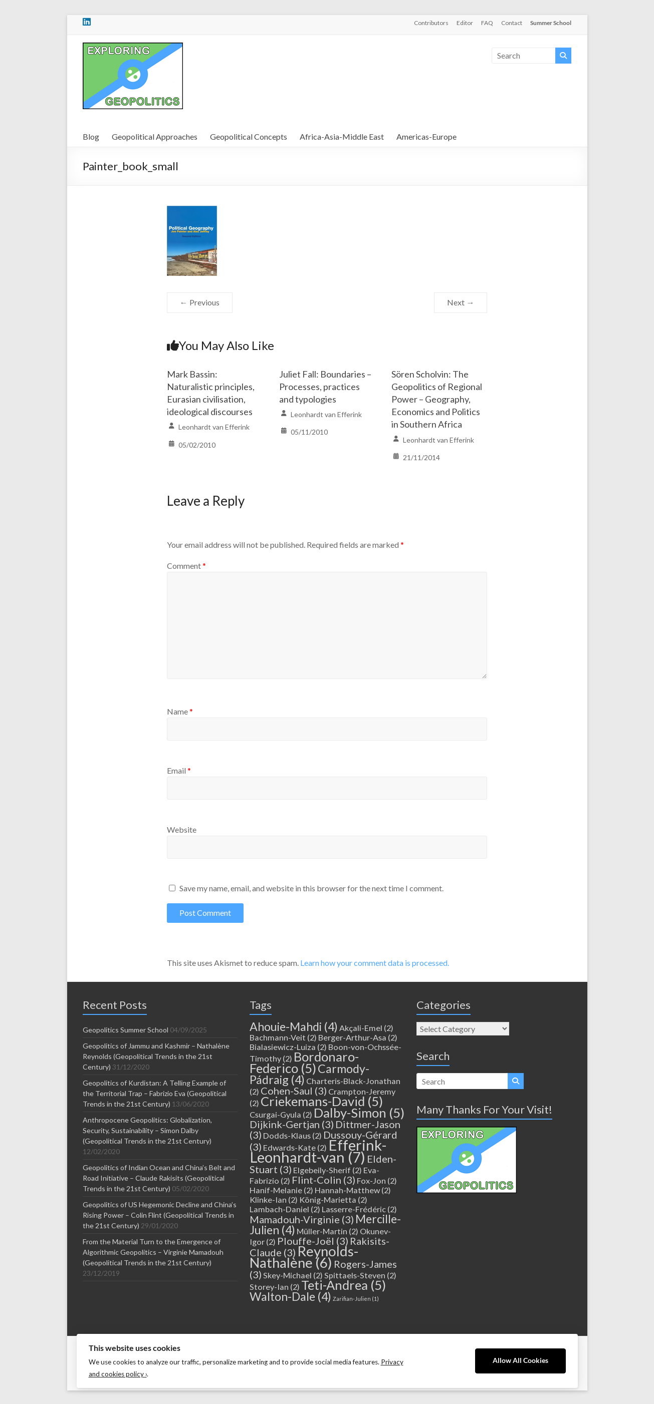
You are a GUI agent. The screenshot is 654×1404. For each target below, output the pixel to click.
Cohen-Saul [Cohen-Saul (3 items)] (294, 1091)
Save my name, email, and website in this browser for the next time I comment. (311, 888)
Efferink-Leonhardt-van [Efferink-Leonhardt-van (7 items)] (318, 1151)
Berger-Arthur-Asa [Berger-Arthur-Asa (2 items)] (357, 1037)
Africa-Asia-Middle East (342, 136)
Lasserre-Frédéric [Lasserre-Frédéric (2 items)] (359, 1209)
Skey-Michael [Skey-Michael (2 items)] (293, 1275)
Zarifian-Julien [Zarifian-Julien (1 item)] (356, 1298)
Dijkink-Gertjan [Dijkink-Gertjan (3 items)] (292, 1124)
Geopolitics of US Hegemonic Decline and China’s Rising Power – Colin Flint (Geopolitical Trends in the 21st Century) (160, 1215)
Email (179, 770)
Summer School (550, 23)
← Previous (200, 302)
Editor (465, 23)
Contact (511, 23)
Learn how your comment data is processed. (374, 962)
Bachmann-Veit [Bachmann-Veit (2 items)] (283, 1037)
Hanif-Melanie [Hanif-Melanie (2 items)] (281, 1190)
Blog (91, 136)
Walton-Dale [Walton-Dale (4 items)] (290, 1296)
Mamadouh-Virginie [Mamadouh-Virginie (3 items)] (302, 1219)
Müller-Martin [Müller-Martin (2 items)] (327, 1231)
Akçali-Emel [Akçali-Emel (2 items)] (366, 1027)
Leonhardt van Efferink (214, 427)
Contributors (431, 23)
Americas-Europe (426, 136)
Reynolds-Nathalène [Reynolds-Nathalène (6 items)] (304, 1257)
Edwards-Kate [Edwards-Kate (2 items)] (295, 1147)
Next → (460, 302)
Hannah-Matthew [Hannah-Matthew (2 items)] (353, 1190)
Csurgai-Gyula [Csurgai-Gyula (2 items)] (281, 1114)
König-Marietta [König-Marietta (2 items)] (333, 1199)
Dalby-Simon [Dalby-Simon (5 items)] (359, 1112)
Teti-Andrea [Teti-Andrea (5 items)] (343, 1284)
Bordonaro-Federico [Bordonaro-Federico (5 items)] (304, 1062)
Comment (186, 565)
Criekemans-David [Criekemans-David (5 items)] (322, 1101)
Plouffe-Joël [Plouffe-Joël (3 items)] (312, 1241)
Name (180, 711)
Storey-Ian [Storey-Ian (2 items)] (275, 1286)
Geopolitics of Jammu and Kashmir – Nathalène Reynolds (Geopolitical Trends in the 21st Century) (156, 1056)
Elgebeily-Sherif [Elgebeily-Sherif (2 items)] (327, 1170)
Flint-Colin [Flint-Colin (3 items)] (323, 1180)
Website (181, 829)
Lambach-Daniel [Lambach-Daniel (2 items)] (285, 1209)
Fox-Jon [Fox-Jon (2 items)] (377, 1180)
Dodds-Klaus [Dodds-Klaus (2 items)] (292, 1135)
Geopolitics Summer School (125, 1029)
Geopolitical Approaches (154, 136)
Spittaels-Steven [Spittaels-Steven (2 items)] (360, 1275)
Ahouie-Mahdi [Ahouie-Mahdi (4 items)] (294, 1026)
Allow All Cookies (520, 1360)
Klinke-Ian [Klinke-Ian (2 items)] (274, 1199)
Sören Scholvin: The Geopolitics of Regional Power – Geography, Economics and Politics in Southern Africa (436, 399)
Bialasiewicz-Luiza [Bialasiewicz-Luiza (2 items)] (288, 1046)
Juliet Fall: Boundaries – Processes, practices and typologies (325, 387)
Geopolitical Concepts (248, 136)
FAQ (487, 23)
